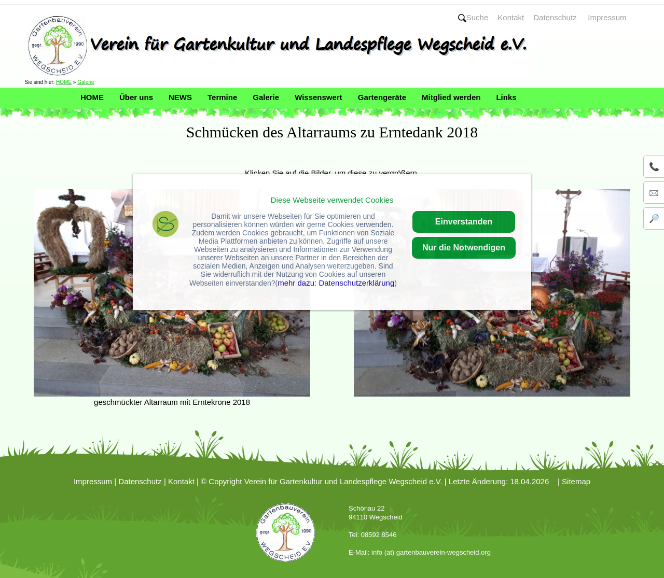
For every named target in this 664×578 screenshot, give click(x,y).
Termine (222, 97)
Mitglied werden (451, 97)
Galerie (85, 82)
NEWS (180, 97)
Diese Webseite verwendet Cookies (332, 199)
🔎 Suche (656, 218)
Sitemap (576, 481)
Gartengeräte (382, 97)
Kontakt (181, 481)
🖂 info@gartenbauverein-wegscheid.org (656, 192)
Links (506, 97)
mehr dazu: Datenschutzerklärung (336, 282)
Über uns (136, 97)
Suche (473, 17)
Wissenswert (318, 97)
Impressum (93, 481)
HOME (64, 82)
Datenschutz (139, 481)
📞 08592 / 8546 (656, 166)
